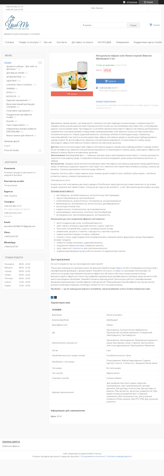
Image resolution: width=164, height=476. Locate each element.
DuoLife (10, 121)
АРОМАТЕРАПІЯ (13, 76)
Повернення (122, 42)
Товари (7, 62)
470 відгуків (132, 2)
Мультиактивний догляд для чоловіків (20, 105)
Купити (112, 81)
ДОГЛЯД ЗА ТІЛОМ (15, 72)
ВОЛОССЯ (11, 96)
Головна (9, 42)
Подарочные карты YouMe (147, 42)
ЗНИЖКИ (10, 88)
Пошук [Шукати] (133, 25)
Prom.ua (97, 453)
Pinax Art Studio (11, 150)
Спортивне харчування (18, 110)
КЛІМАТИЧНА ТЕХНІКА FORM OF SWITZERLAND (21, 130)
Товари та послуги (28, 42)
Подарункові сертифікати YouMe (19, 116)
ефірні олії (121, 267)
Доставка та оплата (82, 42)
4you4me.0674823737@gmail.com (19, 226)
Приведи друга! (11, 141)
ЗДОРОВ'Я (11, 80)
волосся (79, 248)
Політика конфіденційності (119, 456)
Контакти (62, 42)
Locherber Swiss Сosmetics (19, 84)
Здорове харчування (17, 100)
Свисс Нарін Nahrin (15, 125)
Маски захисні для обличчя (19, 135)
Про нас (48, 42)
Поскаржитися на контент (93, 456)
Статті (7, 145)
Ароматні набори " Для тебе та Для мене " (21, 67)
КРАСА (9, 92)
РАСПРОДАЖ (104, 42)
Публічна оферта (10, 446)
